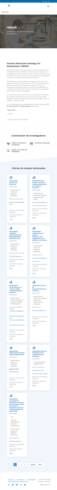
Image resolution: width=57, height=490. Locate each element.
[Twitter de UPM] (8, 487)
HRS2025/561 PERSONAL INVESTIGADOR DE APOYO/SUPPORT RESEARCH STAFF (15, 237)
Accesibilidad (31, 481)
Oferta (11, 221)
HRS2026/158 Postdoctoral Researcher (13, 184)
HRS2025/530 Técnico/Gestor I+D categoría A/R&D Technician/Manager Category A (15, 291)
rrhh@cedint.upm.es (38, 372)
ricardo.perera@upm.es (15, 258)
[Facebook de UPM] (13, 487)
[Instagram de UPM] (21, 487)
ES (43, 2)
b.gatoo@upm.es (14, 373)
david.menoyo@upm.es (39, 312)
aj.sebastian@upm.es (15, 443)
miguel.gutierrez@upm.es (39, 260)
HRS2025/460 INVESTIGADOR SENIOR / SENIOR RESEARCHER (17, 355)
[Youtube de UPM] (25, 487)
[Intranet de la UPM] (45, 486)
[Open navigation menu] (48, 8)
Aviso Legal (11, 481)
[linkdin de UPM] (17, 487)
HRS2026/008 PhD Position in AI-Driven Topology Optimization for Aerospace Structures (39, 186)
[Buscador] (49, 2)
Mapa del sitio (21, 481)
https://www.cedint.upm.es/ (40, 375)
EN (46, 2)
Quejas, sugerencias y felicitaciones (18, 483)
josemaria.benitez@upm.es (40, 204)
